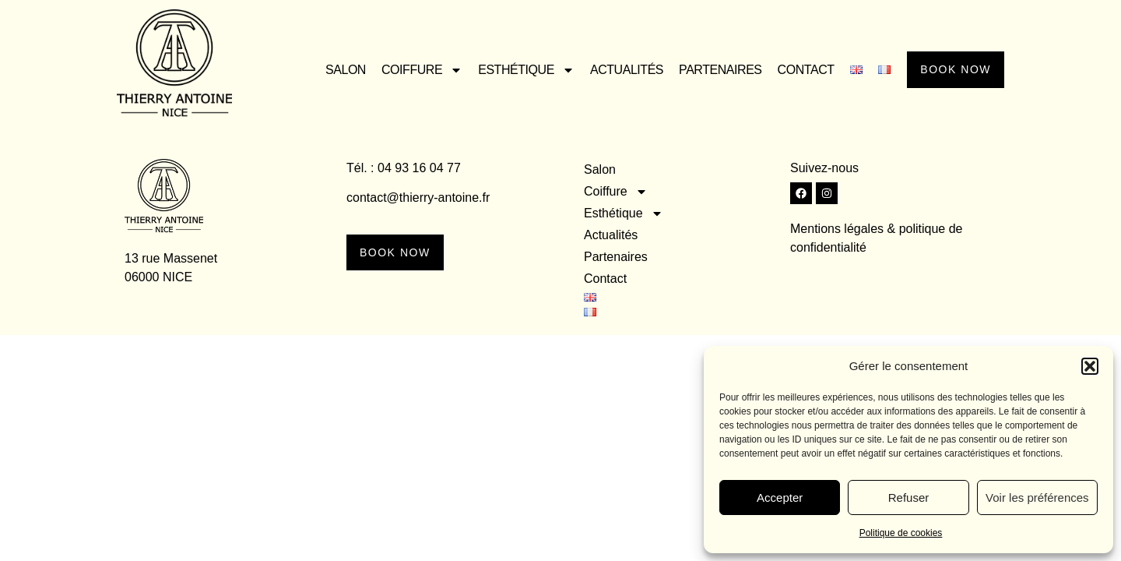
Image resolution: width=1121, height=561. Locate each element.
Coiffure (415, 70)
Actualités (620, 69)
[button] (1090, 366)
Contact (799, 69)
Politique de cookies (901, 532)
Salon (339, 69)
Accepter (780, 497)
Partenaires (714, 69)
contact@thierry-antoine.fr (418, 197)
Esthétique (520, 70)
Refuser (908, 497)
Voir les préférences (1037, 497)
